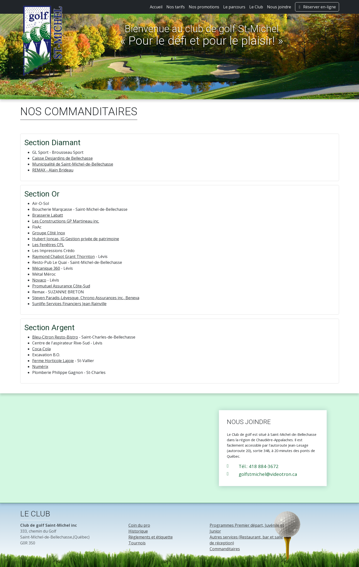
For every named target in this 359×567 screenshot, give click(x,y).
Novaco (39, 280)
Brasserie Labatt (47, 215)
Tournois (137, 543)
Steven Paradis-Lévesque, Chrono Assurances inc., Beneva (85, 297)
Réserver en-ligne (317, 7)
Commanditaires (225, 549)
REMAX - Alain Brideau (52, 170)
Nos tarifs (175, 7)
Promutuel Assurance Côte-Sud (61, 286)
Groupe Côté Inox (48, 233)
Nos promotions (204, 7)
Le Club (256, 7)
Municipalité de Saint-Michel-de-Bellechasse (72, 164)
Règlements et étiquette (150, 537)
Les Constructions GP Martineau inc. (65, 221)
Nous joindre (279, 7)
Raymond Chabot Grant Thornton (63, 256)
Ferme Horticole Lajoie (53, 360)
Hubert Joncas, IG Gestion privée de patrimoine (75, 238)
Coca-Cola (41, 349)
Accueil (156, 7)
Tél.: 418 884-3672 (259, 466)
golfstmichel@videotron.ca (268, 474)
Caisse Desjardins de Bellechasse (62, 158)
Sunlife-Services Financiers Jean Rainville (69, 303)
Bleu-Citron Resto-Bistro (55, 337)
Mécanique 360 (46, 268)
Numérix (40, 366)
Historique (138, 531)
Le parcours (234, 7)
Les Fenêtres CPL (48, 244)
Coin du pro (139, 525)
